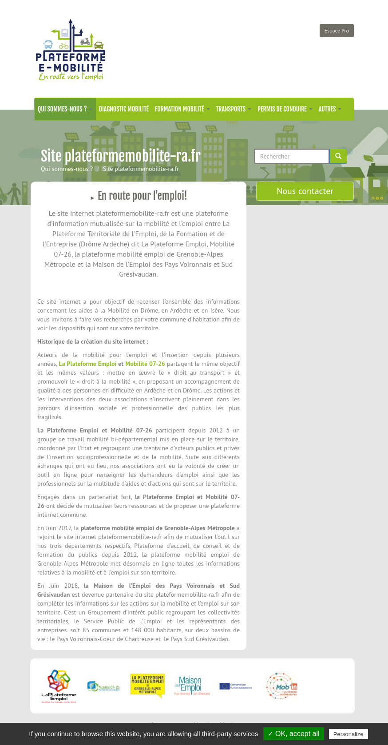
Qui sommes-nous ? (65, 109)
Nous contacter (305, 191)
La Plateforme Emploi (87, 364)
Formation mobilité (182, 109)
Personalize (348, 734)
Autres (330, 109)
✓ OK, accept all (294, 733)
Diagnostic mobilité (124, 109)
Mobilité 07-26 (145, 364)
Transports (234, 109)
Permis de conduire (284, 109)
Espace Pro (337, 30)
